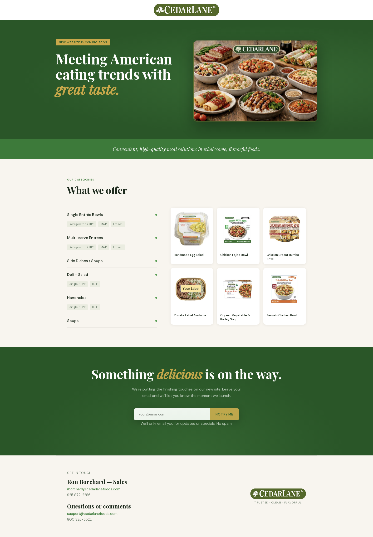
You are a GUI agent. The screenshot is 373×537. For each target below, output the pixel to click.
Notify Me (224, 414)
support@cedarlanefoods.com (92, 513)
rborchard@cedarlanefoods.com (93, 489)
